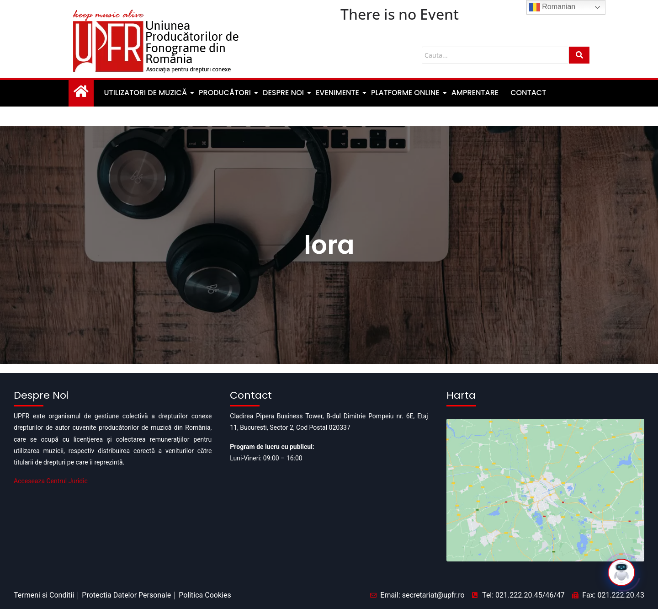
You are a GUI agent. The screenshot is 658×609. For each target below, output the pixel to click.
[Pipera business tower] (545, 456)
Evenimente (338, 92)
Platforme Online (406, 92)
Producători (225, 92)
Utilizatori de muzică (146, 92)
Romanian (552, 7)
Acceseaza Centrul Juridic (51, 481)
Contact (528, 92)
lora (329, 244)
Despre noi (284, 92)
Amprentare (475, 92)
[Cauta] (495, 55)
